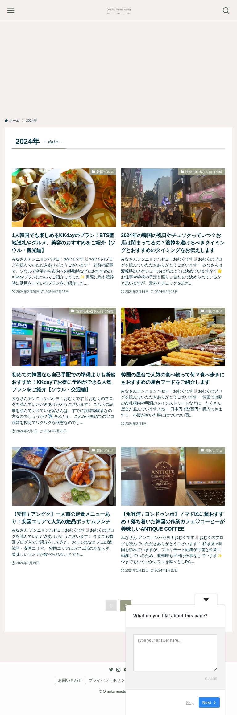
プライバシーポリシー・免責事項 (119, 680)
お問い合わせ (70, 680)
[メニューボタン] (11, 11)
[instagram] (118, 669)
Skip (190, 702)
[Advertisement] (118, 68)
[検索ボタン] (226, 11)
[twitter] (111, 669)
